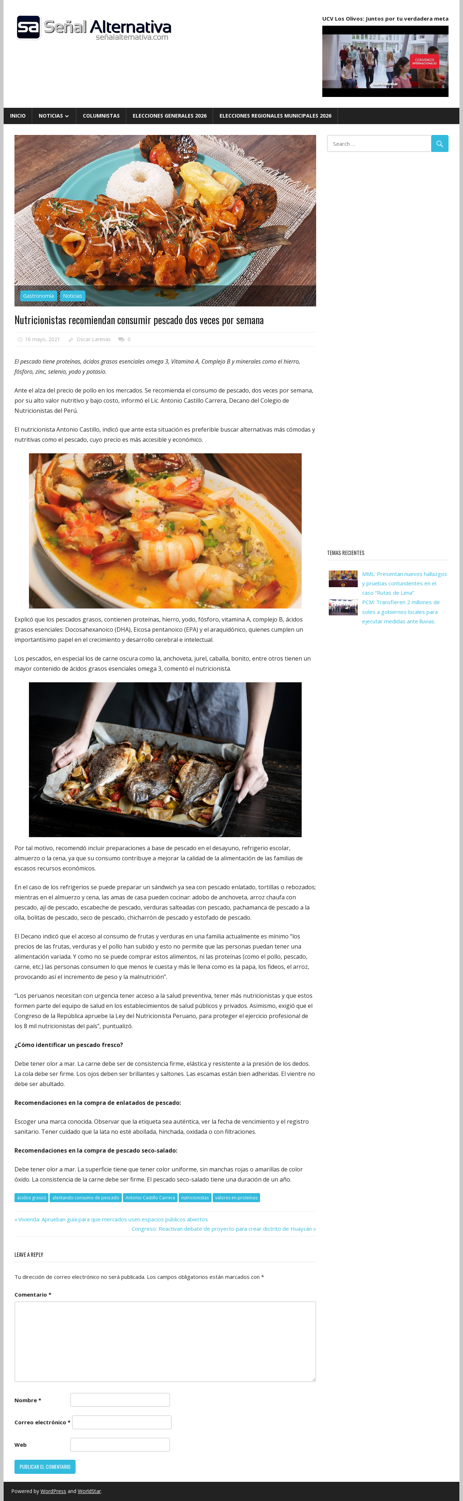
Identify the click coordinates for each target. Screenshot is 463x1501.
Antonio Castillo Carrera (150, 1198)
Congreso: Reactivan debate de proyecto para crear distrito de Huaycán (222, 1228)
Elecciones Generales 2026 (170, 115)
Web (20, 1444)
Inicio (18, 115)
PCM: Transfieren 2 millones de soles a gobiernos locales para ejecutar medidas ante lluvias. (401, 611)
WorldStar (89, 1491)
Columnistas (101, 115)
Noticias (51, 115)
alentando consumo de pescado (85, 1198)
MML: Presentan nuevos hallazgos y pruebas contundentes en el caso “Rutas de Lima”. (404, 583)
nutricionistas (195, 1198)
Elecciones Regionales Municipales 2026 (275, 115)
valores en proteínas (236, 1198)
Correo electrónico (42, 1422)
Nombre (27, 1400)
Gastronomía (38, 295)
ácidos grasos (31, 1198)
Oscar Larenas (94, 339)
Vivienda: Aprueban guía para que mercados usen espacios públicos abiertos (113, 1219)
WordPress (53, 1491)
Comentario (32, 1294)
